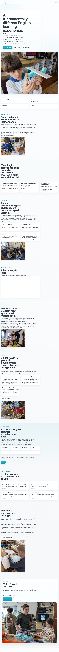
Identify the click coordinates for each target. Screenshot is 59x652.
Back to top (56, 650)
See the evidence (6, 398)
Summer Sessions (35, 2)
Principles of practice (7, 537)
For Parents (48, 2)
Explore (4, 488)
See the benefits (26, 47)
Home (28, 2)
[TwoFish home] (8, 2)
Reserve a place (7, 47)
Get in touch (17, 598)
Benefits (42, 2)
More (53, 2)
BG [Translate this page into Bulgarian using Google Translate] (56, 2)
